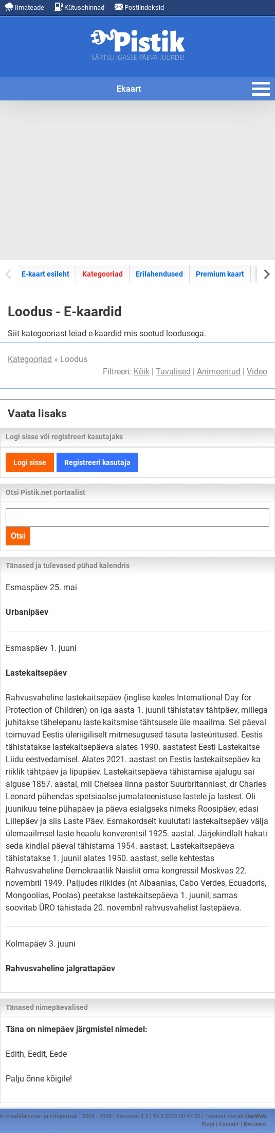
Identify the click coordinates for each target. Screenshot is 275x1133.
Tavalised (173, 371)
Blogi (207, 1124)
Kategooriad (102, 274)
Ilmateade (24, 7)
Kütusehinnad (79, 7)
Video (257, 371)
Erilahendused (159, 274)
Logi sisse (29, 462)
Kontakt (229, 1124)
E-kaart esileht (45, 274)
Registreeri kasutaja (97, 462)
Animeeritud (219, 371)
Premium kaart (220, 274)
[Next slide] (266, 274)
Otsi (18, 536)
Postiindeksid (139, 7)
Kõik (142, 371)
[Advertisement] (137, 180)
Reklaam (255, 1124)
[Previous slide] (9, 274)
